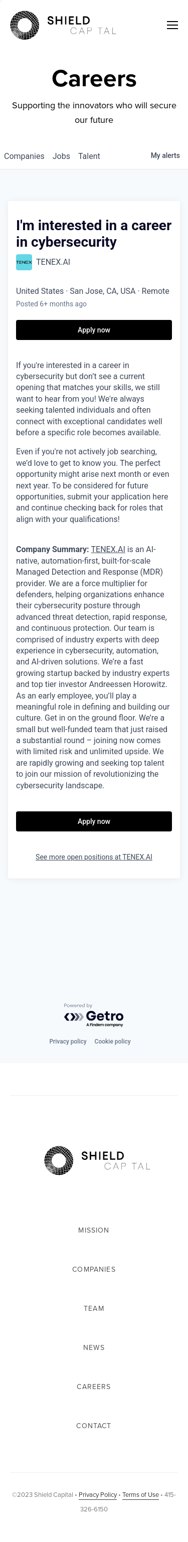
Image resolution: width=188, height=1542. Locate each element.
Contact (93, 1426)
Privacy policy (67, 1041)
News (94, 1347)
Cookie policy (113, 1041)
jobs (61, 156)
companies (24, 156)
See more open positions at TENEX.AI (94, 857)
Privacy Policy (98, 1494)
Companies (93, 1269)
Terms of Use (140, 1494)
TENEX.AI (108, 549)
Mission (93, 1230)
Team (94, 1308)
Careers (94, 1387)
